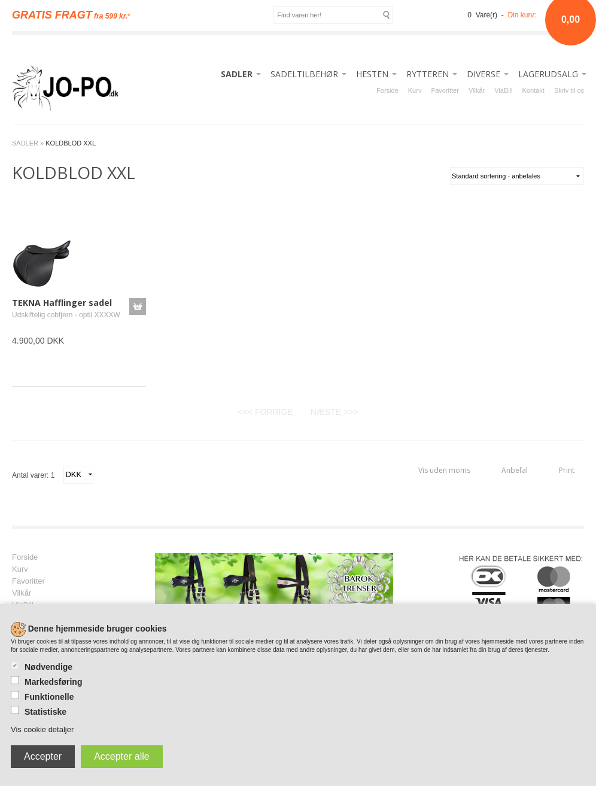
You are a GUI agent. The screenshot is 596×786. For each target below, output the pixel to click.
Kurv (415, 90)
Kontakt (533, 90)
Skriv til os (569, 90)
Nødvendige (48, 667)
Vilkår (477, 90)
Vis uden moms (444, 470)
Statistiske (45, 712)
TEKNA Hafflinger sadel (62, 302)
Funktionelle (49, 697)
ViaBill (503, 90)
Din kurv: (521, 15)
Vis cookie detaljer (42, 729)
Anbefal (514, 470)
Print (566, 470)
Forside (387, 90)
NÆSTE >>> (334, 412)
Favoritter (444, 90)
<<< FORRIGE (265, 412)
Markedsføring (53, 682)
